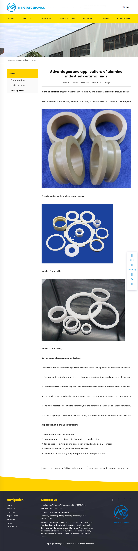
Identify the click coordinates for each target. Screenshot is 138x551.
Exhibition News (18, 85)
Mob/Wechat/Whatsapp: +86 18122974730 (67, 505)
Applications (67, 18)
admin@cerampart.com (60, 7)
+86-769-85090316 (53, 508)
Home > (12, 60)
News (106, 18)
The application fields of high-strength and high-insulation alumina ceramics (84, 468)
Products (46, 18)
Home (11, 18)
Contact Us (123, 18)
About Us (27, 18)
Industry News (29, 60)
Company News (18, 80)
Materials (89, 18)
